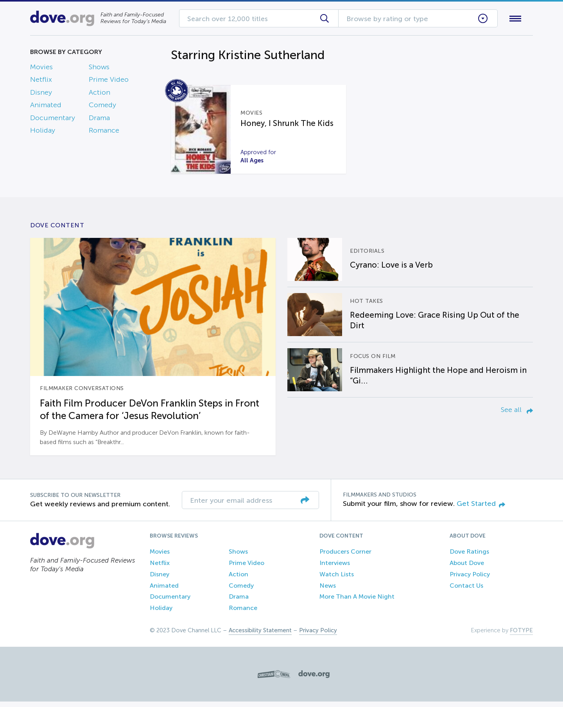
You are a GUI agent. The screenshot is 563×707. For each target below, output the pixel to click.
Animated (45, 107)
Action (99, 94)
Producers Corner (345, 557)
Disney (41, 94)
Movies (41, 68)
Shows (99, 68)
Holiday (42, 132)
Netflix (41, 81)
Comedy (102, 107)
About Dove (467, 568)
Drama (99, 119)
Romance (104, 132)
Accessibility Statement (260, 636)
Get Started (481, 509)
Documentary (52, 119)
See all (517, 415)
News (327, 591)
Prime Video (109, 81)
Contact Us (466, 591)
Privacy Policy (470, 579)
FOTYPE (521, 636)
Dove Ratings (469, 557)
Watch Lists (336, 579)
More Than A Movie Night (356, 602)
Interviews (334, 568)
